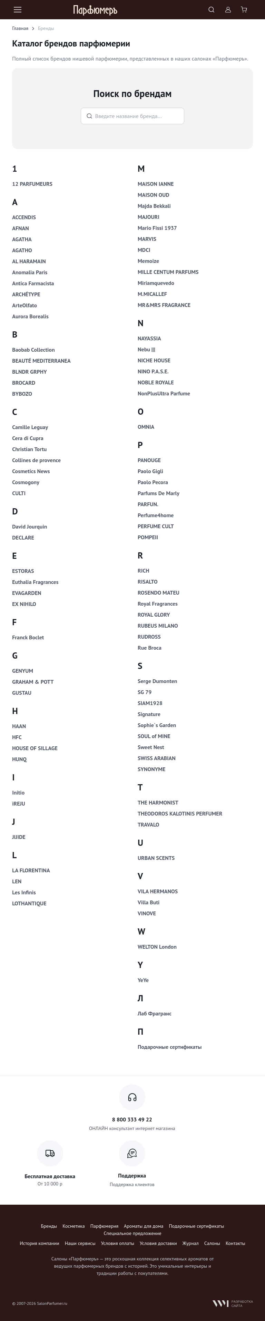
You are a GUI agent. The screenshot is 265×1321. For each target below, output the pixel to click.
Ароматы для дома (143, 1226)
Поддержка (132, 1175)
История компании (39, 1243)
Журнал (191, 1243)
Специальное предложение (132, 1233)
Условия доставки (158, 1243)
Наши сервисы (80, 1243)
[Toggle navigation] (17, 9)
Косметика (73, 1226)
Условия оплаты (117, 1243)
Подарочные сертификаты (196, 1226)
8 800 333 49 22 (132, 1119)
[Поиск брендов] (133, 116)
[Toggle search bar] (211, 9)
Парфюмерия (104, 1226)
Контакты (235, 1243)
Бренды (49, 1226)
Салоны (212, 1243)
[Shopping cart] (244, 9)
